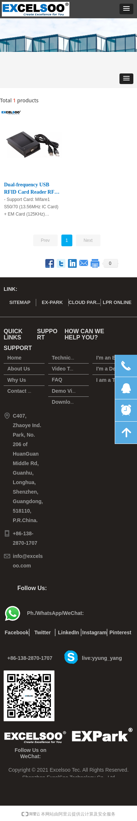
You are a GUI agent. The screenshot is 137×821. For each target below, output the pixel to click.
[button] (126, 9)
